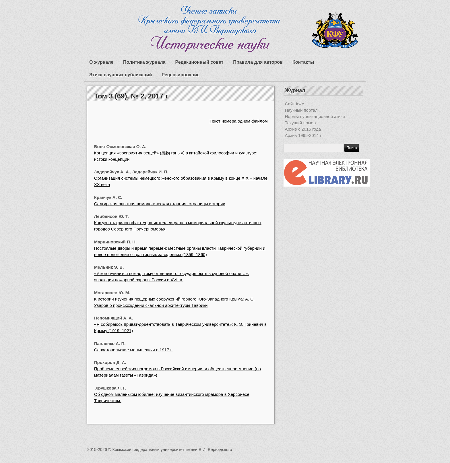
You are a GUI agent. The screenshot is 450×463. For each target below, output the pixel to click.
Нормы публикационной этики (315, 116)
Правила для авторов (258, 62)
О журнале (101, 62)
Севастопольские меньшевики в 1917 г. (133, 349)
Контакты (303, 62)
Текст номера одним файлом (239, 121)
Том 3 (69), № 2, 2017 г (131, 96)
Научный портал (301, 110)
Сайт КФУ (294, 103)
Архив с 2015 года (303, 129)
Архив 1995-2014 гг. (304, 135)
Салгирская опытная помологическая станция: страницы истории (159, 203)
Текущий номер (300, 122)
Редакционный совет (199, 62)
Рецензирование (180, 74)
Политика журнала (144, 62)
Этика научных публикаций (120, 74)
